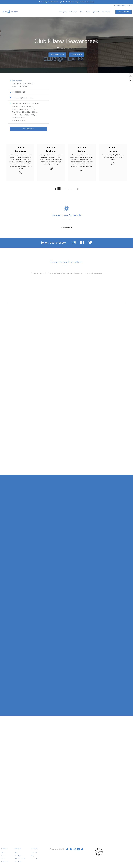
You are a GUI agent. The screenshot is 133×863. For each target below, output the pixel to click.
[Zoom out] (130, 77)
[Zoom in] (130, 74)
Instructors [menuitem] (73, 12)
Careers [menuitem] (3, 855)
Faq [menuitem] (32, 855)
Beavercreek (120, 5)
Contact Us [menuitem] (35, 858)
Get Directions (28, 129)
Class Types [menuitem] (63, 12)
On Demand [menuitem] (106, 12)
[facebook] (82, 244)
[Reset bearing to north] (130, 80)
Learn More (89, 2)
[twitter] (90, 244)
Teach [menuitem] (88, 12)
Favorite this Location (66, 48)
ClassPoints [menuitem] (18, 861)
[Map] (66, 105)
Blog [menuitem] (16, 852)
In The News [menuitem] (4, 861)
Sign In (129, 5)
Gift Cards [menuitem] (96, 12)
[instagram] (74, 244)
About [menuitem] (81, 12)
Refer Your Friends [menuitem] (20, 858)
